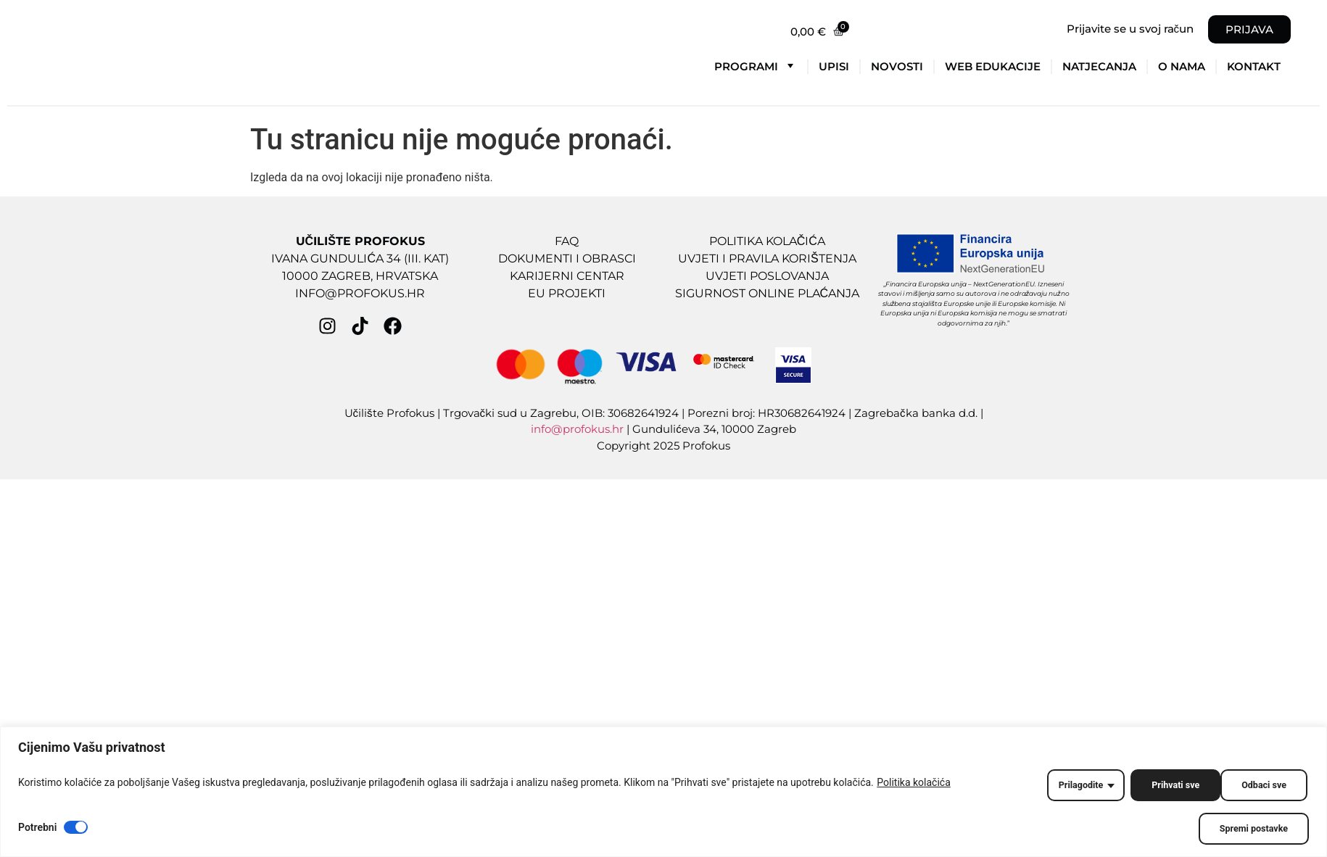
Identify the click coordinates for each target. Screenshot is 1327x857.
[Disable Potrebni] (76, 827)
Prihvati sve (1261, 785)
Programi (755, 65)
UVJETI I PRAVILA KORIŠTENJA (767, 258)
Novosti (897, 66)
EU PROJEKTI (566, 293)
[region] (663, 794)
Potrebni (37, 827)
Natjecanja (1099, 66)
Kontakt (1254, 66)
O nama (1181, 66)
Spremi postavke (1250, 829)
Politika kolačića (913, 785)
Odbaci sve (1161, 785)
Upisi (834, 66)
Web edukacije (993, 66)
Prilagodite (1063, 785)
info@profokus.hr (577, 429)
